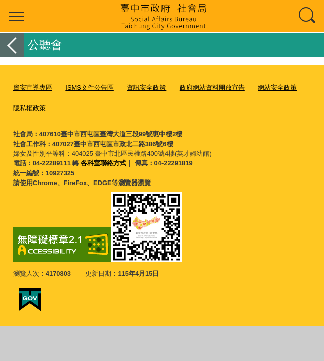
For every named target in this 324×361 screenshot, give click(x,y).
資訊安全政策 (146, 87)
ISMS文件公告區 (89, 87)
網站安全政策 (277, 87)
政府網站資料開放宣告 (212, 87)
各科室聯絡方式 (103, 163)
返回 (12, 45)
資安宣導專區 (32, 87)
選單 (16, 16)
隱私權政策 (29, 108)
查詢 (308, 16)
